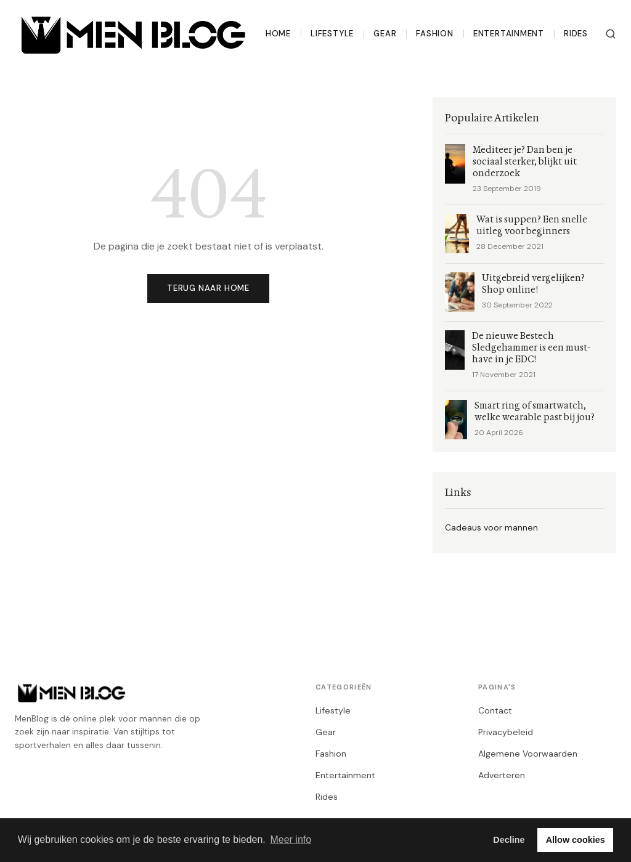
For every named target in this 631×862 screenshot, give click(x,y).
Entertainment (508, 33)
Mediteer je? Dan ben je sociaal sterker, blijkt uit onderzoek (525, 161)
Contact (495, 710)
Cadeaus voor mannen (491, 527)
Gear (384, 33)
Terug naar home (208, 288)
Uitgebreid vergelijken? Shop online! (533, 284)
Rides (576, 33)
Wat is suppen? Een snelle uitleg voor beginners (531, 225)
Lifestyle (332, 33)
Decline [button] (508, 840)
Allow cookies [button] (575, 840)
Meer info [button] (290, 839)
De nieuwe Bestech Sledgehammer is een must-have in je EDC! (531, 347)
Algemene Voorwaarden (527, 753)
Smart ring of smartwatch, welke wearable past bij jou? (534, 411)
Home (278, 33)
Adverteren (501, 775)
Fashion (435, 33)
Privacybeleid (505, 732)
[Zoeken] (610, 33)
